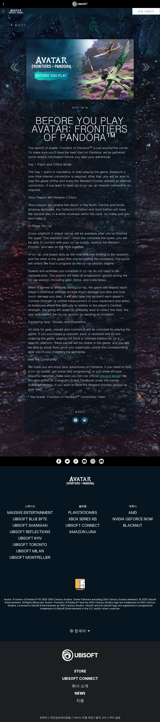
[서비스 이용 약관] (85, 717)
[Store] (80, 671)
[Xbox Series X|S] (83, 518)
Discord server (110, 375)
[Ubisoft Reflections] (30, 531)
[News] (80, 693)
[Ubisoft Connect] (80, 678)
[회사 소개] (80, 686)
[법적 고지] (102, 717)
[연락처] (45, 717)
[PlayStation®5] (83, 512)
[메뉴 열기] (3, 11)
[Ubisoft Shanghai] (30, 525)
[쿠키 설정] (114, 717)
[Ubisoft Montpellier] (30, 557)
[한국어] (80, 631)
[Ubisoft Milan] (30, 551)
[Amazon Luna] (83, 531)
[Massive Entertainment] (30, 512)
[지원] (80, 700)
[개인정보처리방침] (62, 717)
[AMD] (132, 512)
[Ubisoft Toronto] (30, 544)
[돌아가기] (18, 25)
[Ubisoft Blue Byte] (30, 518)
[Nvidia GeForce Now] (132, 518)
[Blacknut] (132, 525)
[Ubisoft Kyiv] (30, 538)
